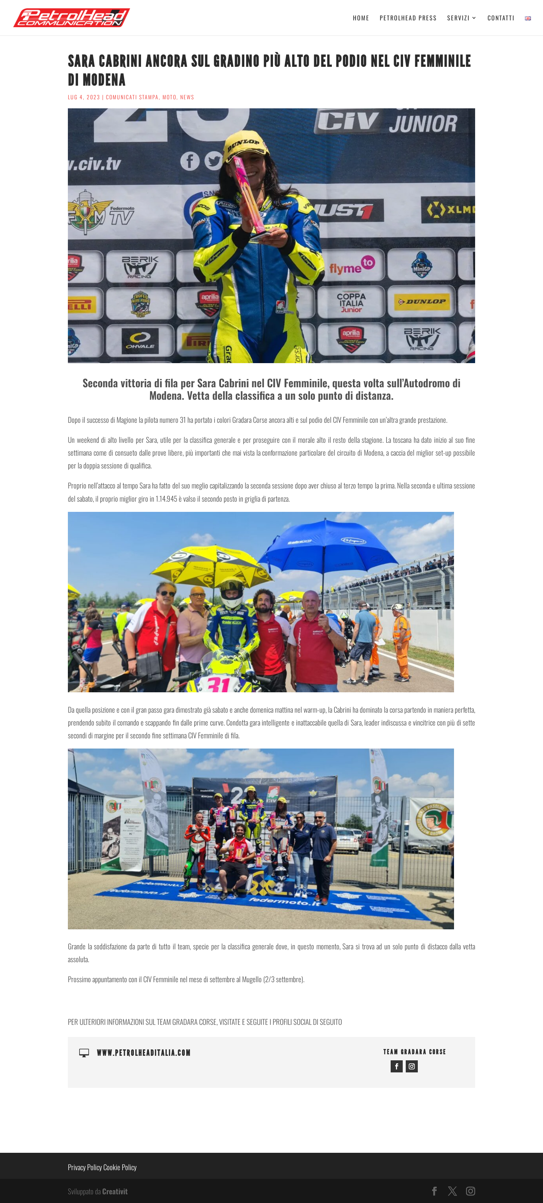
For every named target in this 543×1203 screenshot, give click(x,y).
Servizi (458, 18)
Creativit (115, 1191)
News (187, 97)
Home (361, 18)
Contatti (501, 18)
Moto (169, 97)
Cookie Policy (120, 1166)
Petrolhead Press (408, 18)
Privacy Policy (85, 1166)
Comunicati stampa (132, 97)
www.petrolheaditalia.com (144, 1053)
